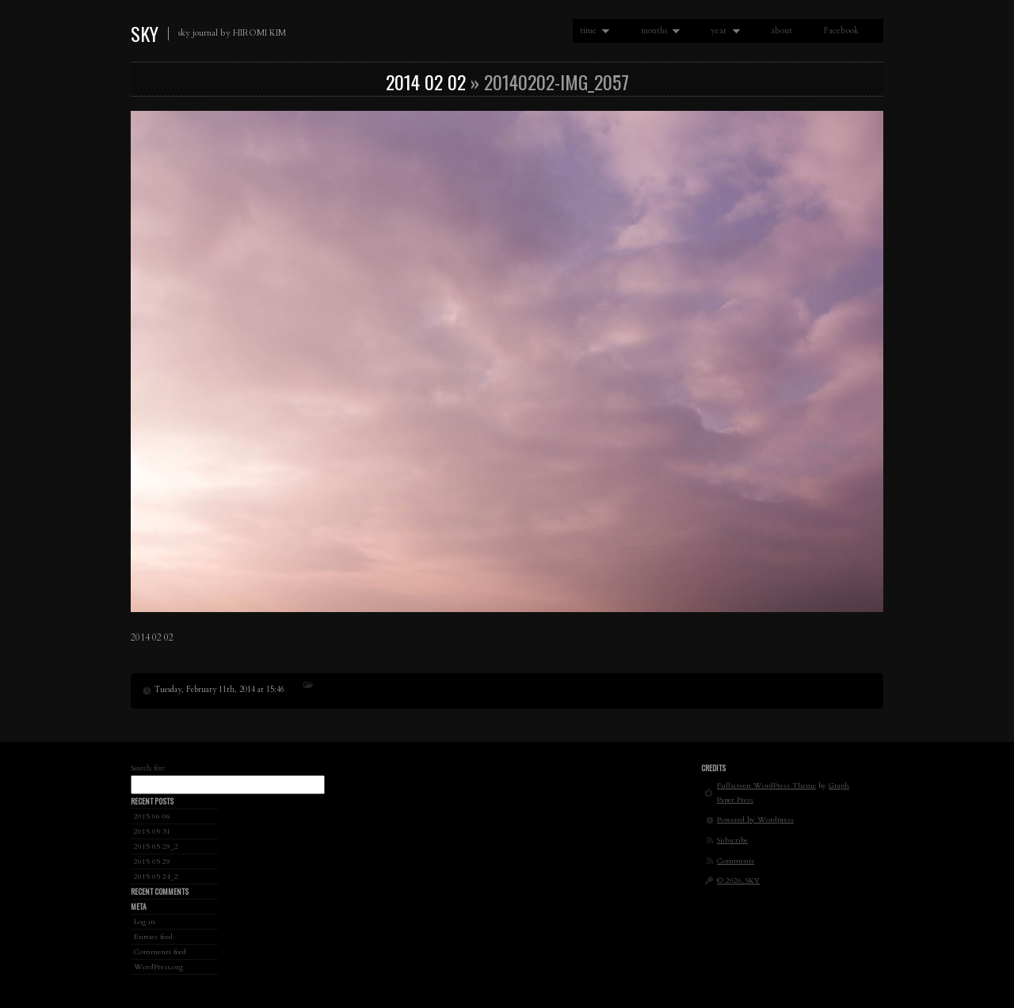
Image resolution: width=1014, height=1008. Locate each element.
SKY (144, 33)
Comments (735, 860)
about (781, 30)
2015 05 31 (152, 831)
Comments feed (160, 951)
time (591, 31)
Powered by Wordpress (755, 819)
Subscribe (732, 840)
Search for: (148, 768)
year (721, 31)
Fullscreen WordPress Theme (766, 785)
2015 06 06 (152, 816)
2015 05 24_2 (156, 876)
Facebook (841, 30)
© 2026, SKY (738, 880)
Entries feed (153, 936)
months (657, 31)
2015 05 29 (152, 861)
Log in (144, 921)
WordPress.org (158, 966)
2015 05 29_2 (156, 846)
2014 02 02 (426, 81)
